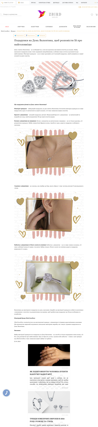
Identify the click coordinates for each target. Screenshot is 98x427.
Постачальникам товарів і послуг (88, 398)
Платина (39, 409)
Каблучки (35, 26)
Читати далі (43, 383)
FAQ (77, 3)
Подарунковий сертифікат (63, 400)
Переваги (24, 396)
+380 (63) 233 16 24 (57, 416)
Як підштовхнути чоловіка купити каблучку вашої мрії (30, 368)
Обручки (21, 26)
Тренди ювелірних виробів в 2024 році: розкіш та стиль (67, 368)
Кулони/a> (40, 403)
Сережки (49, 26)
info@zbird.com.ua (9, 418)
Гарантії (58, 405)
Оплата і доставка (60, 396)
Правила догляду (60, 401)
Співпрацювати (83, 394)
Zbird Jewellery (5, 31)
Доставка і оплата (67, 3)
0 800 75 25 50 (56, 418)
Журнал (56, 3)
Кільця (39, 396)
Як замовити (59, 394)
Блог (23, 398)
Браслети (39, 401)
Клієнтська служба (44, 3)
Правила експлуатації (61, 403)
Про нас (33, 3)
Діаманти (63, 26)
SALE (7, 26)
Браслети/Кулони (77, 26)
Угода (57, 398)
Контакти (84, 3)
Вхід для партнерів (84, 396)
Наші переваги (60, 409)
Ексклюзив (91, 26)
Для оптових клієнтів (61, 407)
